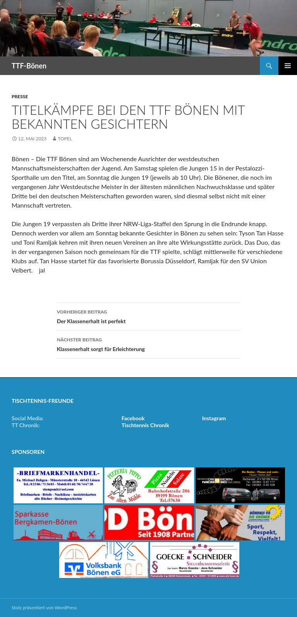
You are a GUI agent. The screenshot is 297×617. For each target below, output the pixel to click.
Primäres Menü (287, 65)
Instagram (214, 418)
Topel (65, 138)
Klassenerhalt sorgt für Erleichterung (148, 343)
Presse (20, 96)
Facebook (133, 418)
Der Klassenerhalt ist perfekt (148, 315)
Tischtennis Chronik (145, 425)
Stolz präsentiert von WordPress (44, 607)
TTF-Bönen (29, 65)
